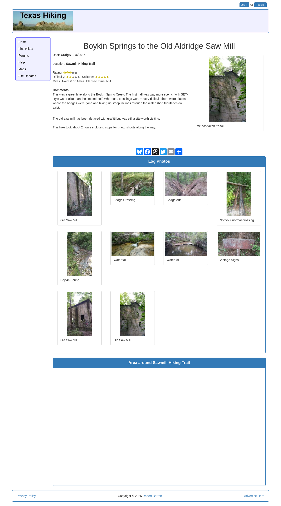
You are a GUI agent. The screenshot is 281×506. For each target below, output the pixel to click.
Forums (23, 55)
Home (22, 42)
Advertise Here (254, 496)
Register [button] (260, 4)
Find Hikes (25, 48)
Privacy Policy (26, 496)
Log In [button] (244, 4)
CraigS (66, 55)
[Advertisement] (188, 21)
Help (21, 62)
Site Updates (27, 76)
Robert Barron (152, 496)
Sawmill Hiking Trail (80, 63)
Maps (22, 69)
